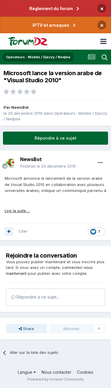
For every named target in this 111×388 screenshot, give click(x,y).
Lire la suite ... (17, 210)
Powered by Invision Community (56, 379)
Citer (23, 231)
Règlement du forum (51, 8)
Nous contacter (56, 372)
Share (26, 328)
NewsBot (20, 107)
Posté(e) (48, 166)
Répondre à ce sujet (55, 138)
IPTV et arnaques (51, 25)
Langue (27, 372)
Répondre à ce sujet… (35, 296)
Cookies (85, 372)
